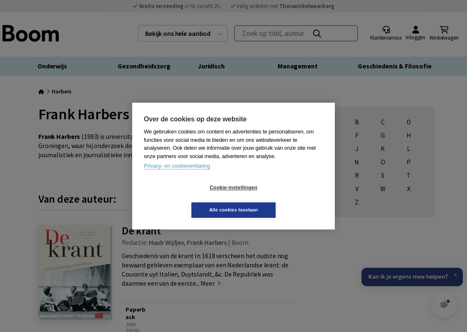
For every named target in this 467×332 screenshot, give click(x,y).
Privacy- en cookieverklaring (177, 177)
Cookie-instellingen (184, 199)
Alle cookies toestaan (283, 198)
